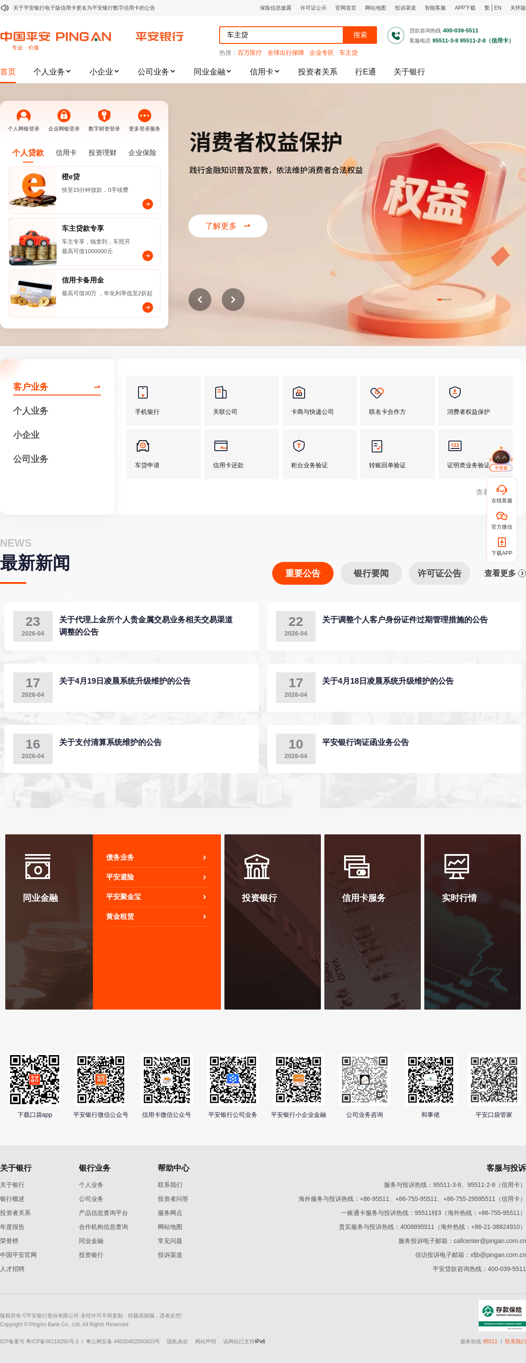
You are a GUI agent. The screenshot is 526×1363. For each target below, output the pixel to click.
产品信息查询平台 (103, 1212)
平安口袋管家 (494, 1114)
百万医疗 (250, 52)
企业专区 (321, 52)
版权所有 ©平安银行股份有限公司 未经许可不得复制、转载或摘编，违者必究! (91, 1316)
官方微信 (501, 527)
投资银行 (259, 898)
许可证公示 (313, 8)
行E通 (365, 71)
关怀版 (518, 8)
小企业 (101, 71)
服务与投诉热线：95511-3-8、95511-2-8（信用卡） (455, 1184)
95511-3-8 (445, 40)
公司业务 (153, 71)
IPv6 (260, 1341)
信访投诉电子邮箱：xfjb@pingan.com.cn (470, 1254)
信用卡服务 (364, 898)
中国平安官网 (18, 1254)
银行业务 (94, 1168)
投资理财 (103, 152)
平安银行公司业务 (232, 1114)
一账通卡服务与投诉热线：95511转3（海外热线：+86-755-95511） (433, 1212)
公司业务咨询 (364, 1114)
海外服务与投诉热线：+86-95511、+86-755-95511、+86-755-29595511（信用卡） (412, 1198)
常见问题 (170, 1240)
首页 (8, 71)
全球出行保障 (285, 52)
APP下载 (465, 8)
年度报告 (12, 1226)
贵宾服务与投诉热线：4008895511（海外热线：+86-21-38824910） (432, 1226)
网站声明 (205, 1341)
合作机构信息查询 (103, 1226)
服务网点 (170, 1212)
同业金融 (209, 71)
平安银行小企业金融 (298, 1114)
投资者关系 (318, 71)
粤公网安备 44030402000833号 (123, 1341)
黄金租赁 (157, 916)
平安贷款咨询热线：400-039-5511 (479, 1268)
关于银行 (409, 71)
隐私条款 (177, 1341)
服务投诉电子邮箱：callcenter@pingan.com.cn (462, 1240)
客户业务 (30, 387)
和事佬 (430, 1114)
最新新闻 (35, 562)
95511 (490, 1341)
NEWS (16, 543)
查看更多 (505, 573)
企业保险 (142, 152)
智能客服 (435, 8)
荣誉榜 (9, 1240)
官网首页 (345, 8)
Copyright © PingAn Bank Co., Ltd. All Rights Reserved (64, 1324)
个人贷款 (28, 152)
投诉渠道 (405, 8)
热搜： (228, 52)
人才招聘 (12, 1268)
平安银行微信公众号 (100, 1114)
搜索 (360, 35)
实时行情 (459, 898)
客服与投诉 (506, 1168)
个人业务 (49, 71)
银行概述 (12, 1198)
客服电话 (419, 41)
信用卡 (262, 71)
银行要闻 (371, 573)
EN (497, 8)
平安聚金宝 (157, 896)
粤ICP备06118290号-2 (52, 1341)
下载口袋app (35, 1114)
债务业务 (157, 857)
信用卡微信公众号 (166, 1114)
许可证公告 (440, 573)
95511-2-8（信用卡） (487, 40)
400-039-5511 (460, 30)
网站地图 (375, 8)
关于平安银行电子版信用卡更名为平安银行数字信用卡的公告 (84, 8)
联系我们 (170, 1184)
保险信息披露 (275, 8)
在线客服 (501, 501)
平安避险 (157, 877)
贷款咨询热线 (425, 31)
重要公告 (302, 573)
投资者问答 (173, 1198)
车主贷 (348, 52)
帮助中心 (173, 1168)
